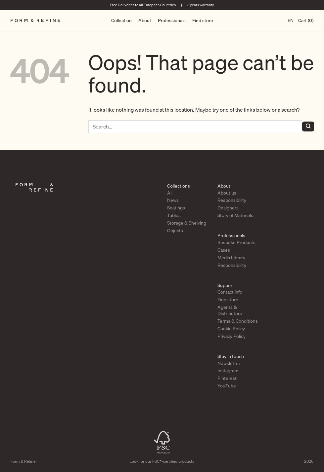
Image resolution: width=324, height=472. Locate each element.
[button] (305, 20)
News (173, 200)
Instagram (227, 370)
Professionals (172, 20)
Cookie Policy (231, 328)
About (144, 20)
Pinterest (227, 378)
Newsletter (228, 363)
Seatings (176, 207)
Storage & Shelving (186, 223)
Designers (228, 207)
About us (226, 193)
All (169, 193)
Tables (174, 215)
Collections (178, 186)
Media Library (231, 257)
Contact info (229, 292)
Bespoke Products (236, 242)
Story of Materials (235, 215)
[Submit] (308, 126)
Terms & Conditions (237, 321)
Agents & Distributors (229, 310)
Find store (202, 20)
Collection (121, 20)
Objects (175, 230)
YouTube (226, 385)
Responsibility (231, 200)
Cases (223, 250)
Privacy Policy (231, 336)
